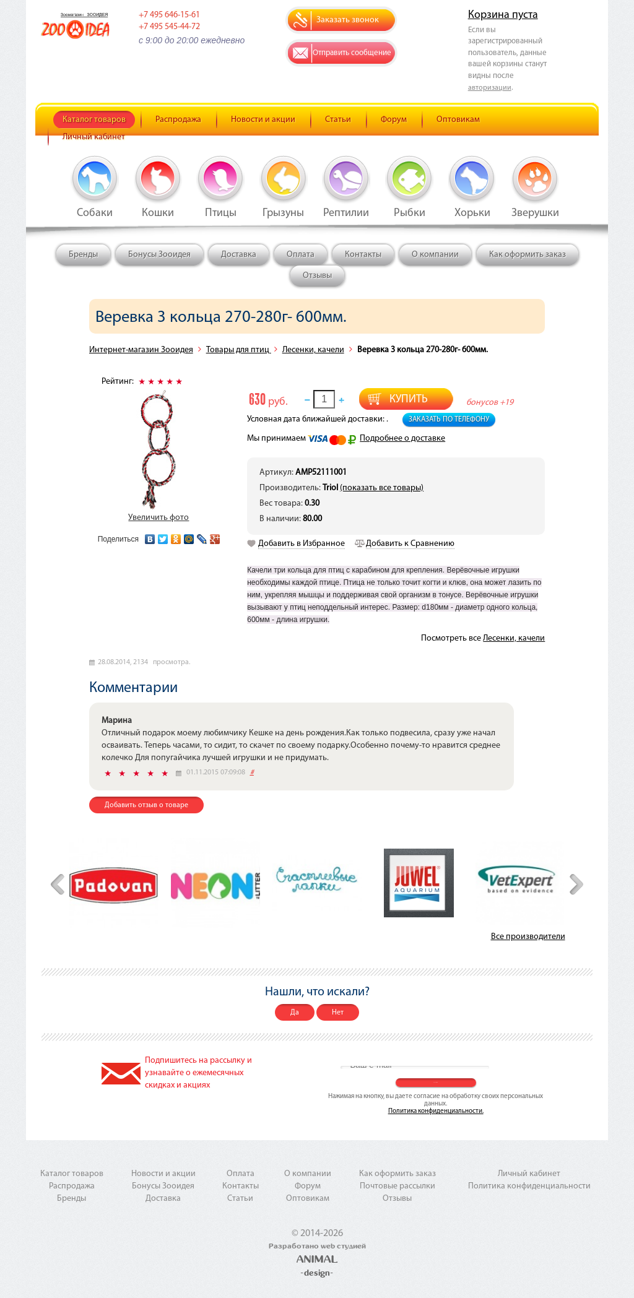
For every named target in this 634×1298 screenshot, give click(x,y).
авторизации (489, 88)
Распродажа (178, 119)
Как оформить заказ (527, 254)
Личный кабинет (94, 137)
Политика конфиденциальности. (436, 1111)
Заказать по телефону (449, 419)
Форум (394, 119)
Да (294, 1012)
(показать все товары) (381, 488)
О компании (435, 254)
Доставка (238, 254)
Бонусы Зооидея (159, 254)
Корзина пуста (503, 15)
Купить (408, 399)
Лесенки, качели (313, 350)
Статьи (338, 119)
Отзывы (317, 275)
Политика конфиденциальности (529, 1186)
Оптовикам (458, 119)
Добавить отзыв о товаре (146, 805)
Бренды (83, 254)
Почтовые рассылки (397, 1186)
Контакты (363, 254)
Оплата (301, 254)
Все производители (528, 936)
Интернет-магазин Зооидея (141, 350)
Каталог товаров (94, 119)
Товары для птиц (238, 350)
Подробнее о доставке (402, 438)
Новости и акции (263, 119)
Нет (338, 1012)
